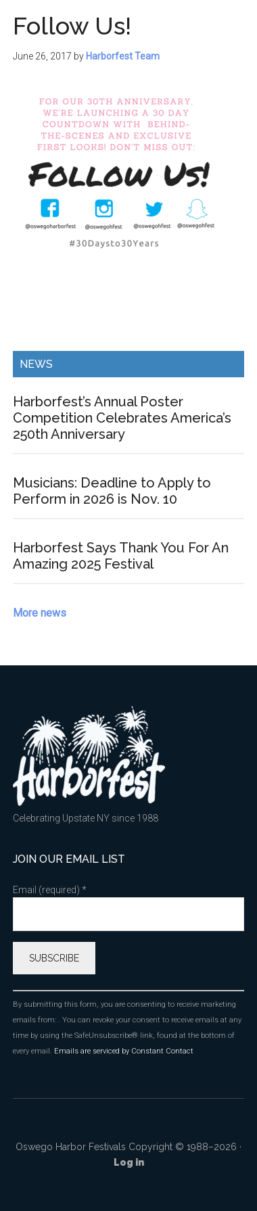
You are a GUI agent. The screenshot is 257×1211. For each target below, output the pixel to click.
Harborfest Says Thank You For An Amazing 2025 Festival (121, 556)
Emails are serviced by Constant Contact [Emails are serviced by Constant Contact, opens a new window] (123, 1051)
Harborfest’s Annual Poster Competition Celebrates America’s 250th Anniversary (122, 418)
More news (39, 613)
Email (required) (50, 889)
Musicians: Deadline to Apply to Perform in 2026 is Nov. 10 (112, 491)
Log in (129, 1162)
